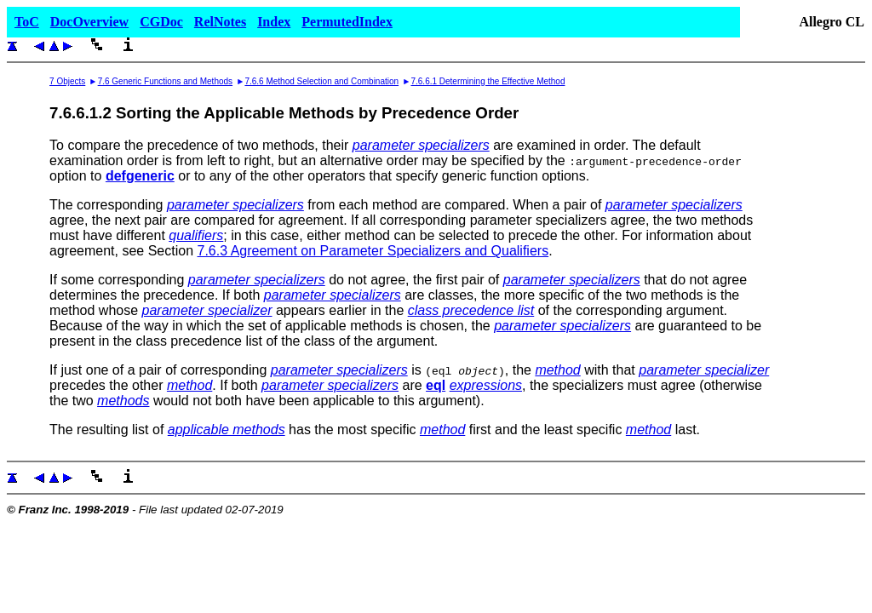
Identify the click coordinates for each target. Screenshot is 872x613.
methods (123, 400)
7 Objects (67, 81)
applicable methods (226, 429)
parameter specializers (421, 145)
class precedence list (471, 310)
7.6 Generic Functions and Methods (165, 81)
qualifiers (196, 235)
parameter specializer (207, 310)
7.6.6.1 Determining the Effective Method (487, 81)
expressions (486, 385)
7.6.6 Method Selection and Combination (321, 81)
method (557, 370)
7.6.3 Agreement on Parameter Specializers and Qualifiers (372, 250)
